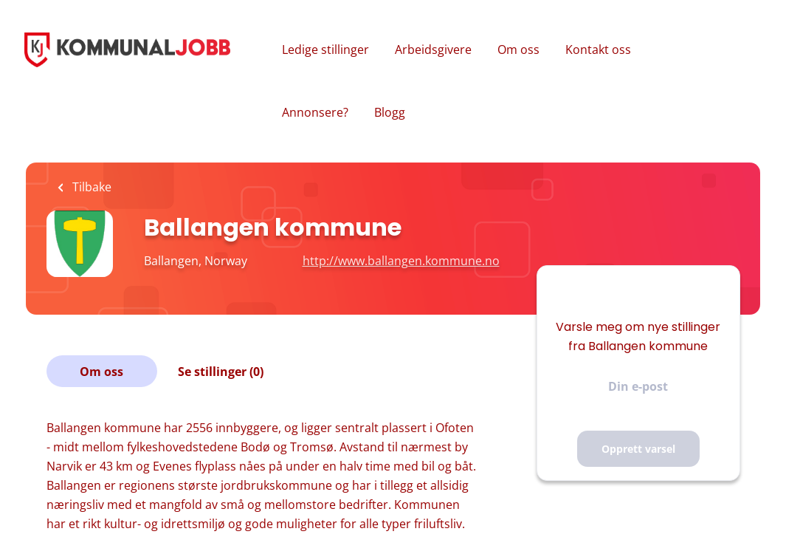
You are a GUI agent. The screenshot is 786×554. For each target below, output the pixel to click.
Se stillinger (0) (220, 371)
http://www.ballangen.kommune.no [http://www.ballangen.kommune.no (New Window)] (401, 261)
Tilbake (90, 187)
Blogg (389, 112)
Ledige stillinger (325, 49)
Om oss (518, 49)
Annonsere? (315, 112)
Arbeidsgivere (433, 49)
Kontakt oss (598, 49)
